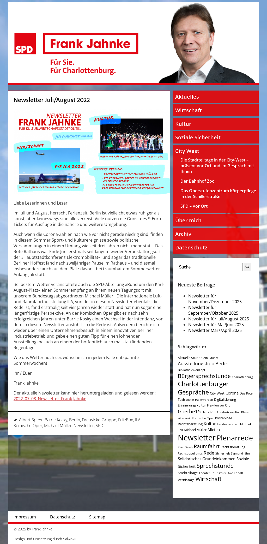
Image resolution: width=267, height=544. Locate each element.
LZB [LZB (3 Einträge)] (180, 430)
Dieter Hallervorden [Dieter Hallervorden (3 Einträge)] (199, 400)
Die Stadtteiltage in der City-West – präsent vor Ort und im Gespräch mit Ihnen (217, 165)
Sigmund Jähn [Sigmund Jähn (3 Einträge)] (240, 453)
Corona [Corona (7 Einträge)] (232, 393)
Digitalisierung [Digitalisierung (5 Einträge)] (225, 399)
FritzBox (125, 420)
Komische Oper (28, 425)
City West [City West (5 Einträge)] (217, 393)
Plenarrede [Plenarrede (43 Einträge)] (235, 438)
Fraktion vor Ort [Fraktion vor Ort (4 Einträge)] (218, 405)
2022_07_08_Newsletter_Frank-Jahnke (50, 399)
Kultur (183, 123)
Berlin (74, 420)
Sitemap (97, 517)
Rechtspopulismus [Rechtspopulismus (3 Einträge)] (190, 453)
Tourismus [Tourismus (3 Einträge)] (218, 473)
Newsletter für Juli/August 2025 (218, 319)
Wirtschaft (188, 110)
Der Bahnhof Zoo (197, 181)
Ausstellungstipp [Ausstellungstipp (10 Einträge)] (196, 363)
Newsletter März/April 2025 (215, 330)
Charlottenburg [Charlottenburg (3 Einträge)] (242, 377)
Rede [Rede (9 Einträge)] (209, 453)
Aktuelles (187, 96)
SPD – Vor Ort (194, 206)
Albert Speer (31, 420)
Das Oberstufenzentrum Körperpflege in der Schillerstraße (218, 193)
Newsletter (84, 425)
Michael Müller (58, 425)
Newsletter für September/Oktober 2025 (213, 310)
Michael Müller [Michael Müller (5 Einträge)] (195, 429)
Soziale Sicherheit (198, 137)
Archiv (183, 233)
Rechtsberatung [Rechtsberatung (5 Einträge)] (233, 447)
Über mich (188, 220)
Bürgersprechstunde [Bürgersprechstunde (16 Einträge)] (204, 376)
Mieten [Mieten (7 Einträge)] (214, 429)
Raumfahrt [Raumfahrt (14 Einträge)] (207, 446)
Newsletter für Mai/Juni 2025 (216, 324)
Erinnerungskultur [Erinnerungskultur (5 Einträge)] (192, 405)
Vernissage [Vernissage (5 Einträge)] (186, 479)
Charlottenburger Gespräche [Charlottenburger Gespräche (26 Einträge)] (203, 388)
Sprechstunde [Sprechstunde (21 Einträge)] (215, 466)
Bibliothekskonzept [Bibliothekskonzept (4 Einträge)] (191, 370)
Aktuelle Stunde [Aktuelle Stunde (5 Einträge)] (190, 357)
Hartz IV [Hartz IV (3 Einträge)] (207, 412)
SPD (99, 425)
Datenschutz (191, 247)
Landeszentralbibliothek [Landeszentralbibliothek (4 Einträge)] (234, 424)
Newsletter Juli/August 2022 (52, 100)
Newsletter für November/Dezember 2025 (215, 298)
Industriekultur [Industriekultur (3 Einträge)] (230, 412)
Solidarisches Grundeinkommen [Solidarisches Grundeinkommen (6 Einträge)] (206, 458)
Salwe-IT (70, 538)
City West (187, 150)
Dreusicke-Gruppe (99, 420)
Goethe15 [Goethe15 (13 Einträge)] (189, 411)
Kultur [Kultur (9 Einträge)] (210, 424)
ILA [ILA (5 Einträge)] (216, 412)
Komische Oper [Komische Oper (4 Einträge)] (203, 418)
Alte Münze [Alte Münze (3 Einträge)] (211, 358)
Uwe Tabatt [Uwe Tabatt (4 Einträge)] (235, 473)
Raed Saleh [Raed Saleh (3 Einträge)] (185, 447)
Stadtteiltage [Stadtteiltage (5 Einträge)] (188, 472)
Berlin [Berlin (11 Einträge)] (221, 363)
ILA (138, 420)
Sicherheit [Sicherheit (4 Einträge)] (222, 453)
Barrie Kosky (56, 420)
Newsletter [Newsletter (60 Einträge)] (197, 437)
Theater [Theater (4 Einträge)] (204, 473)
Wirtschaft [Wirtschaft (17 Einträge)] (208, 479)
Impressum (25, 517)
